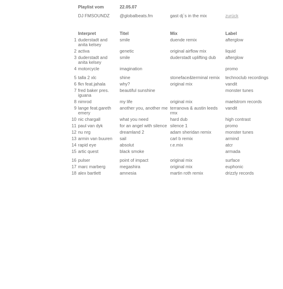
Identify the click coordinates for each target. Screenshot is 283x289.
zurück (231, 15)
